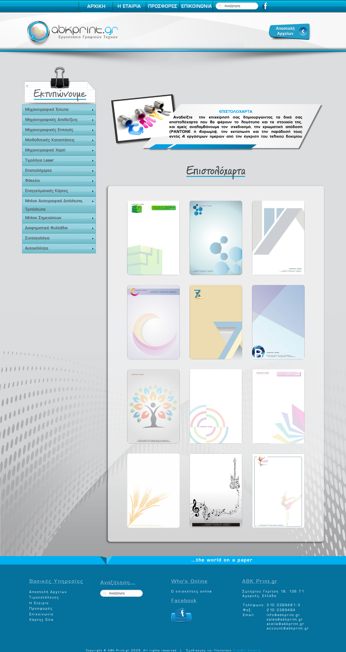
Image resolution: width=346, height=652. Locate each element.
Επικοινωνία (41, 613)
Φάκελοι (59, 180)
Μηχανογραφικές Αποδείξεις (59, 119)
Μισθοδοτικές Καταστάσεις (59, 140)
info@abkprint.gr (283, 614)
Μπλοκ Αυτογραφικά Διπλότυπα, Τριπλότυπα (59, 204)
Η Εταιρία (39, 602)
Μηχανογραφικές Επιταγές (59, 129)
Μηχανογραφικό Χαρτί (59, 150)
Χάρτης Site (41, 619)
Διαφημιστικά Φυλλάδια (59, 227)
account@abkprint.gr (287, 627)
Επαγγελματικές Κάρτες (59, 190)
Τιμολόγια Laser (59, 160)
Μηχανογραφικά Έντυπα (59, 109)
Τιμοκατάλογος (44, 596)
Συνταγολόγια (59, 238)
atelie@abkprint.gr (285, 623)
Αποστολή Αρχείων (48, 591)
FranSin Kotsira (246, 650)
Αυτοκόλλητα (59, 248)
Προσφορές (40, 608)
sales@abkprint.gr (284, 619)
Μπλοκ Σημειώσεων (59, 217)
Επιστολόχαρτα (59, 170)
